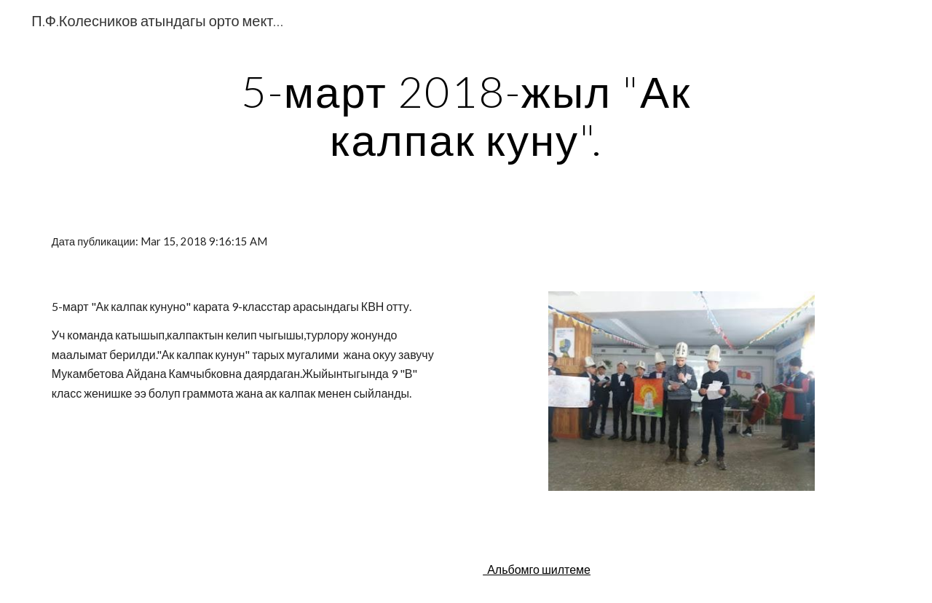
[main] (466, 115)
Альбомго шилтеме (537, 569)
